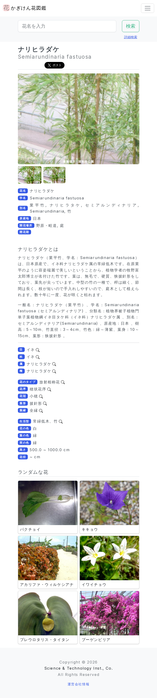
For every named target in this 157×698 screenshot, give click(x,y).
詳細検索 (130, 37)
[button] (29, 175)
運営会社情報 (79, 684)
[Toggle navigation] (147, 8)
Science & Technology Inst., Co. (78, 668)
